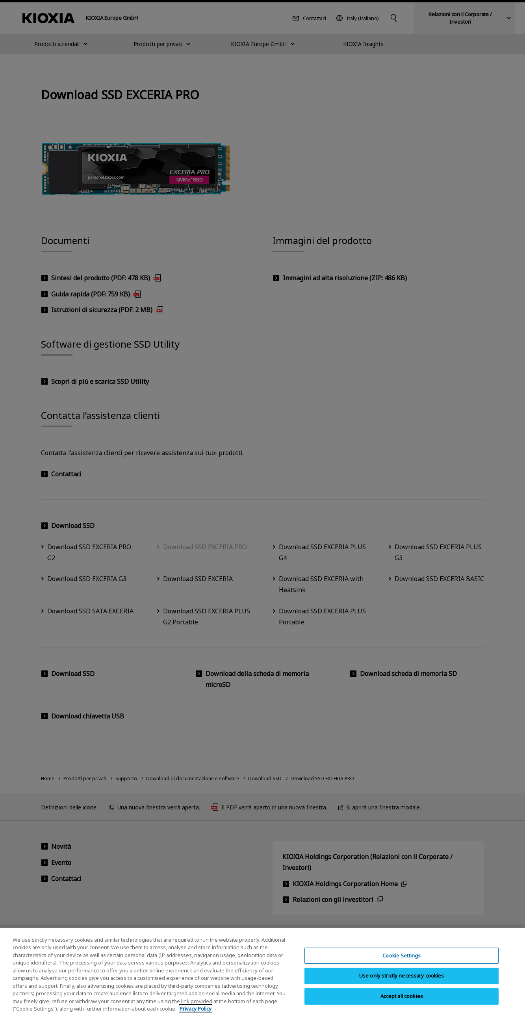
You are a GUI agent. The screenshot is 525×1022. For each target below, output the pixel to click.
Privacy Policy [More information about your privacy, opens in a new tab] (195, 1016)
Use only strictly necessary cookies (401, 983)
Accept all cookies (401, 1003)
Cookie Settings (401, 962)
